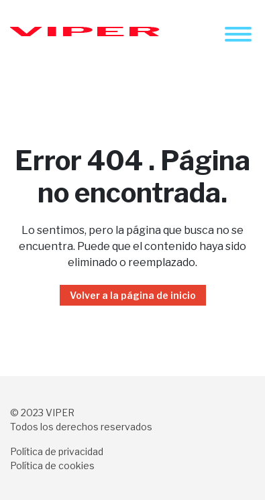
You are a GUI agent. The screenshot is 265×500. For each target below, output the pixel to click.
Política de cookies (52, 465)
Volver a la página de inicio (133, 295)
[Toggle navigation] (238, 34)
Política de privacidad (56, 451)
